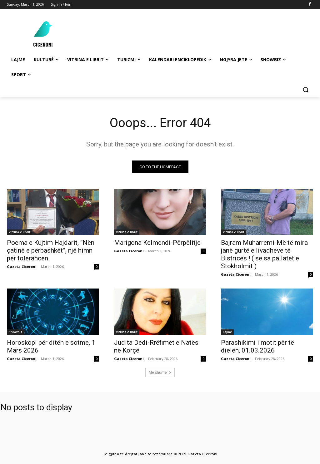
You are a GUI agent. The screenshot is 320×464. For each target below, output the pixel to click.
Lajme (227, 332)
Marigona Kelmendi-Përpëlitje (157, 243)
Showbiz (15, 332)
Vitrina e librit (19, 232)
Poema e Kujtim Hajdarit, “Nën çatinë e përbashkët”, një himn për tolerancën (50, 250)
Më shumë (160, 372)
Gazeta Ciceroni (22, 266)
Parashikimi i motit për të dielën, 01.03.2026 (257, 346)
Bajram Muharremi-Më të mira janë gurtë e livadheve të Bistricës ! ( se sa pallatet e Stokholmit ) (264, 254)
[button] (305, 89)
